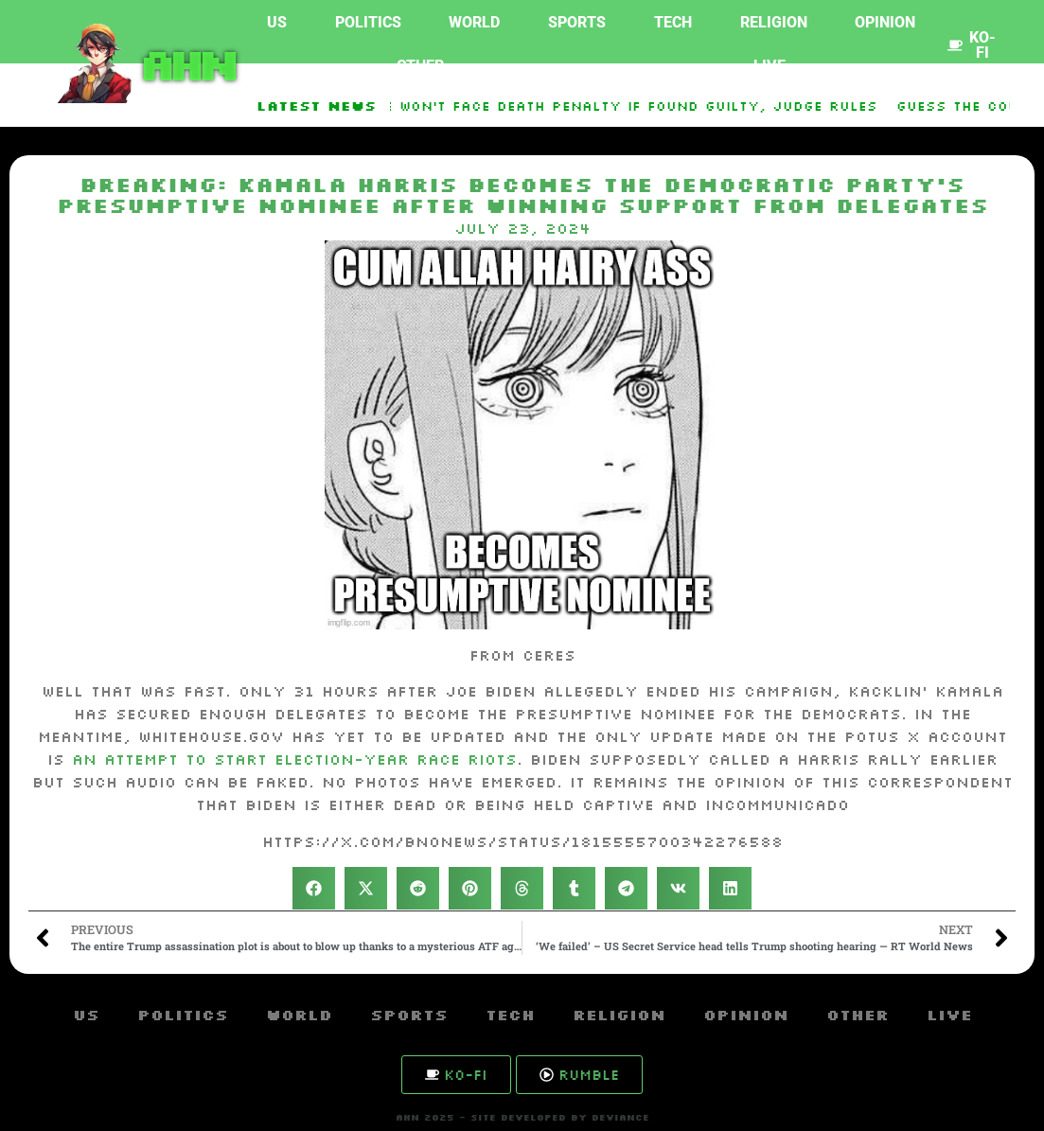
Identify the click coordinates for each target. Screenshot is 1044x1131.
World (474, 22)
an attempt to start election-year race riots (294, 759)
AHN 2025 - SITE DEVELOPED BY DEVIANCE (522, 1117)
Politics (368, 22)
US (277, 22)
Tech (673, 22)
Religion (773, 22)
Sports (577, 22)
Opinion (885, 22)
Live (769, 66)
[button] (313, 888)
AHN (185, 63)
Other (420, 66)
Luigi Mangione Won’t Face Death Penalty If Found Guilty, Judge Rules (580, 106)
